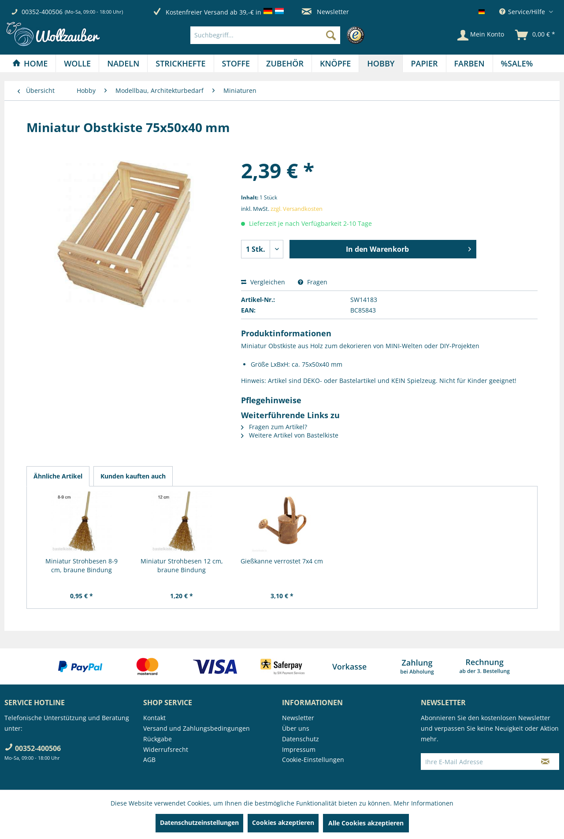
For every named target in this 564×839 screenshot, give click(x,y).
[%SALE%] (517, 63)
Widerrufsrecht (165, 749)
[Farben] (469, 63)
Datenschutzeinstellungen (199, 822)
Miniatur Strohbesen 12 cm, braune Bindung (182, 565)
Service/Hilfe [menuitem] (523, 11)
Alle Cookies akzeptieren (366, 823)
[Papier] (424, 63)
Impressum (298, 749)
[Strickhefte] (180, 63)
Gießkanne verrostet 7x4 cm (282, 561)
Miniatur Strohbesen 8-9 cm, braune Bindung (81, 565)
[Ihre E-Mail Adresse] (476, 761)
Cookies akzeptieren (283, 822)
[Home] (30, 63)
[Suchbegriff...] (265, 35)
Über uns (295, 728)
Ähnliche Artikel (57, 476)
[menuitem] (279, 35)
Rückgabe (157, 739)
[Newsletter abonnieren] (545, 761)
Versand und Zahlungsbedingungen (196, 728)
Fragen (312, 282)
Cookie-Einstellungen (313, 759)
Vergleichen (263, 282)
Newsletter (325, 11)
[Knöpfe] (335, 63)
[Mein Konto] (480, 35)
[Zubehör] (285, 63)
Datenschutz (300, 739)
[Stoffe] (236, 63)
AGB (149, 759)
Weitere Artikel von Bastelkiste (289, 435)
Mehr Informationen (423, 803)
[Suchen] (331, 35)
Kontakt (154, 718)
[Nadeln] (123, 63)
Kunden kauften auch (133, 476)
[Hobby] (380, 63)
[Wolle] (77, 63)
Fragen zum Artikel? (274, 427)
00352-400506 (42, 11)
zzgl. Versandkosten (297, 209)
